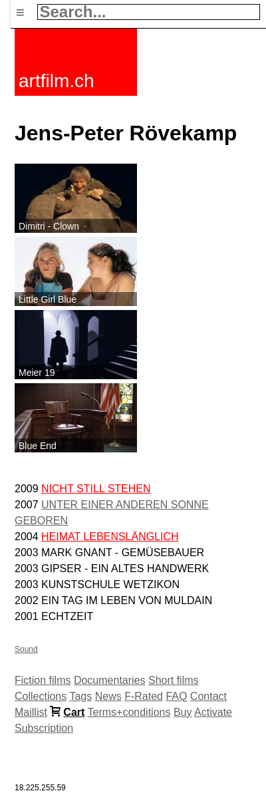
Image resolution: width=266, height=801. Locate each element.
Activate (213, 712)
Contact (208, 696)
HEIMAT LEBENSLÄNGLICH (110, 536)
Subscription (44, 728)
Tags (80, 696)
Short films (173, 680)
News (108, 696)
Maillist (31, 712)
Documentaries (110, 680)
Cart (73, 712)
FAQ (176, 696)
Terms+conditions (129, 712)
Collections (40, 696)
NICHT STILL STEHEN (95, 488)
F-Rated (143, 696)
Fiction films (42, 680)
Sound (26, 649)
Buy (183, 712)
